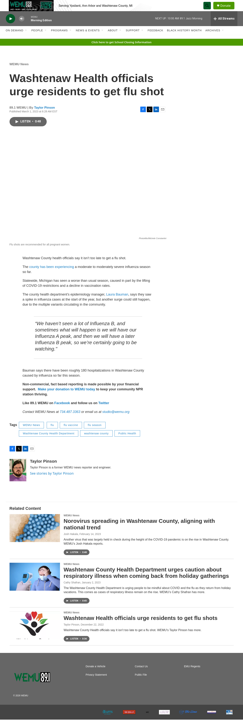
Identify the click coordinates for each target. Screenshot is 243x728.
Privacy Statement (96, 683)
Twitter (103, 411)
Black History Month (184, 38)
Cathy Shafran (72, 590)
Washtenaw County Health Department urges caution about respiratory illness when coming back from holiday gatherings (146, 581)
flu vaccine (71, 433)
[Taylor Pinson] (18, 478)
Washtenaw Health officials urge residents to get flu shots (141, 626)
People (37, 38)
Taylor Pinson (44, 116)
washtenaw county (96, 441)
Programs (59, 38)
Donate (228, 10)
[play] (10, 27)
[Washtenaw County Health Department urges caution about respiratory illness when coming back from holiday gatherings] (35, 585)
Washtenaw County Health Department (48, 441)
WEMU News (19, 72)
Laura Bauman (117, 303)
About (113, 38)
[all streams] (224, 27)
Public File (141, 683)
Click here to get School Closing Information (121, 50)
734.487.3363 (69, 420)
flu (52, 433)
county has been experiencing (52, 275)
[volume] (21, 27)
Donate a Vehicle (96, 674)
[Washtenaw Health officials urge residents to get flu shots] (35, 634)
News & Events (88, 38)
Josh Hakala (71, 542)
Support (133, 38)
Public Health (127, 441)
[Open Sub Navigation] (26, 38)
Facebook (62, 411)
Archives (212, 38)
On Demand (15, 38)
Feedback (155, 38)
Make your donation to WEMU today (67, 397)
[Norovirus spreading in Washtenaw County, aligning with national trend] (35, 536)
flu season (95, 433)
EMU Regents (192, 674)
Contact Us (141, 674)
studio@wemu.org (115, 420)
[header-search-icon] (209, 10)
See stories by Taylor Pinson (52, 481)
